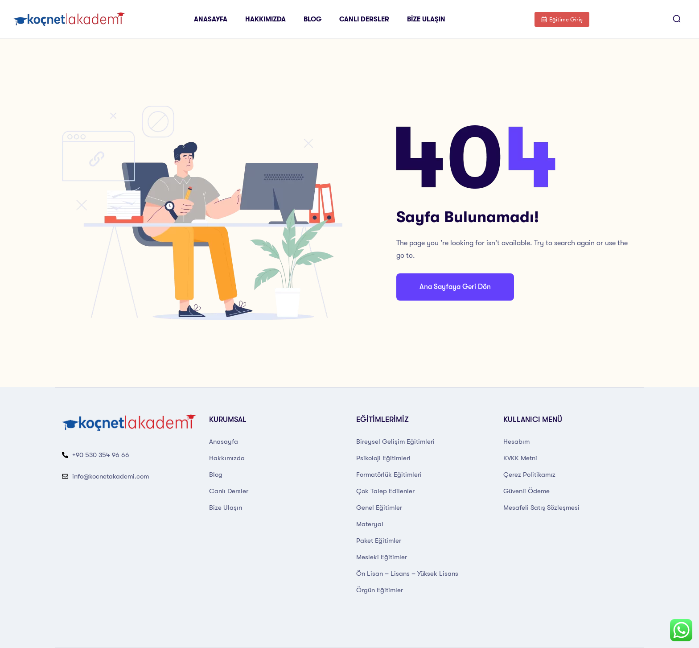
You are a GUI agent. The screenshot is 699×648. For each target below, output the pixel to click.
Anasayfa (210, 19)
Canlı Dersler (364, 19)
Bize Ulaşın (426, 19)
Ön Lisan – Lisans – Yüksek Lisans (407, 574)
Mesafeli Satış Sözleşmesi (541, 508)
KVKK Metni (520, 458)
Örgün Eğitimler (379, 590)
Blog (312, 19)
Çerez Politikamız (529, 475)
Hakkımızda (265, 19)
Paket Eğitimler (378, 541)
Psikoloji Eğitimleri (383, 458)
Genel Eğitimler (379, 508)
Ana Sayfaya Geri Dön (455, 287)
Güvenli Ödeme (526, 491)
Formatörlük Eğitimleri (389, 475)
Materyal (369, 524)
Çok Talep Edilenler (385, 491)
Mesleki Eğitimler (381, 557)
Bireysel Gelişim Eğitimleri (395, 442)
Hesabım (516, 442)
